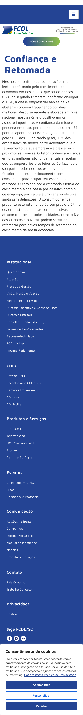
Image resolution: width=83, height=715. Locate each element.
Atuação (12, 279)
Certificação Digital (20, 457)
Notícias (12, 550)
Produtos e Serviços (21, 557)
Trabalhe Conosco (19, 589)
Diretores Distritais (19, 315)
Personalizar (41, 695)
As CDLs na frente (19, 521)
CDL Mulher (15, 404)
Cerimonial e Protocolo (23, 497)
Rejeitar (41, 706)
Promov (12, 450)
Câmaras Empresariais (22, 390)
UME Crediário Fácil (20, 443)
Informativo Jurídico (21, 535)
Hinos (10, 490)
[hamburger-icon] (74, 14)
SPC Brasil (14, 429)
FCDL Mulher (15, 343)
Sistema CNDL (16, 376)
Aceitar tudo (41, 685)
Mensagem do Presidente (24, 300)
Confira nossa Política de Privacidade (50, 675)
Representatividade (20, 336)
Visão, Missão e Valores (23, 293)
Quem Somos (16, 272)
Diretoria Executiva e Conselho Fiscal (32, 308)
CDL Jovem (14, 397)
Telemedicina (16, 436)
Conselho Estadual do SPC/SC (27, 322)
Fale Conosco (16, 582)
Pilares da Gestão (19, 286)
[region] (41, 679)
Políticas (12, 614)
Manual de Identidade (22, 543)
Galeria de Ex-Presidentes (25, 329)
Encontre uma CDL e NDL (24, 383)
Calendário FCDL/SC (21, 482)
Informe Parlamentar (21, 350)
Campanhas (15, 528)
